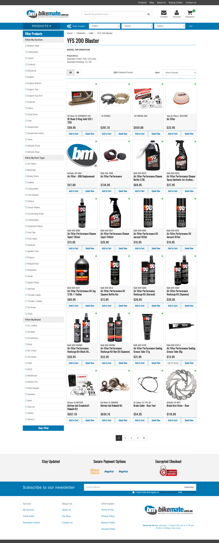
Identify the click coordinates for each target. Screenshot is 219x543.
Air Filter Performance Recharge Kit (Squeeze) (178, 292)
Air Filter (171, 119)
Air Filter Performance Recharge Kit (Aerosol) (144, 292)
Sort (157, 72)
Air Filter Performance (111, 176)
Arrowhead (32, 338)
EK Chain (31, 350)
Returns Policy (108, 522)
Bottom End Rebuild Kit (111, 405)
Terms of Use (107, 510)
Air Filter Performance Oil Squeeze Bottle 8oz (113, 292)
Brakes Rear (33, 46)
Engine (30, 77)
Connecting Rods (35, 214)
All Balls (31, 332)
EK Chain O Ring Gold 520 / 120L (80, 120)
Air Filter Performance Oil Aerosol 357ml (179, 235)
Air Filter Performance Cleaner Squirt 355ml (81, 235)
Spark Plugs (33, 282)
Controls (31, 64)
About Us (161, 2)
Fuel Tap (31, 232)
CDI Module (33, 195)
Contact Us (191, 2)
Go (190, 26)
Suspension (32, 127)
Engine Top (32, 89)
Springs (31, 289)
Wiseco (30, 419)
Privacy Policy (189, 492)
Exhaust (31, 102)
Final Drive (32, 114)
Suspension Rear (35, 133)
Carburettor (32, 52)
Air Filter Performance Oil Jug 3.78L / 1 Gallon (81, 292)
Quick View (89, 133)
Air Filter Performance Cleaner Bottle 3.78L (148, 178)
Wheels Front (33, 146)
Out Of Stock (173, 362)
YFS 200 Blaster (105, 33)
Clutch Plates (33, 207)
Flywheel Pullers (35, 226)
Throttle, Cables (34, 301)
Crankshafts (33, 220)
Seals (30, 276)
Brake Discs (33, 176)
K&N (29, 363)
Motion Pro (32, 382)
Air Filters (31, 164)
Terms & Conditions (168, 492)
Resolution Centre (31, 522)
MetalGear (32, 375)
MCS (29, 369)
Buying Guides (176, 2)
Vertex (30, 413)
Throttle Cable (34, 295)
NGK (29, 400)
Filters (30, 108)
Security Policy (108, 529)
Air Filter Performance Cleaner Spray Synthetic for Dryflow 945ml (181, 178)
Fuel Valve (32, 239)
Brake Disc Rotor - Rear (178, 405)
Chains (30, 201)
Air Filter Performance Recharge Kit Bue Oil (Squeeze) (115, 350)
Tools (29, 139)
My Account (28, 510)
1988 (91, 33)
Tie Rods (31, 307)
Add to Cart (73, 133)
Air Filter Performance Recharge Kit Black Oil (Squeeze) (78, 350)
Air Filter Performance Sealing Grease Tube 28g (181, 350)
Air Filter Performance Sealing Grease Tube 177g (148, 350)
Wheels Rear (33, 152)
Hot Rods (31, 357)
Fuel (29, 121)
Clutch (30, 58)
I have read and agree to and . (164, 492)
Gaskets (31, 245)
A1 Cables (32, 325)
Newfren (31, 394)
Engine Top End (34, 96)
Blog (152, 2)
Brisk (29, 344)
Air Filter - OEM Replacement (81, 176)
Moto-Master (33, 388)
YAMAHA (80, 33)
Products (142, 2)
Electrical (31, 71)
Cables (30, 182)
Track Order (28, 516)
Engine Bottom (34, 83)
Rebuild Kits (33, 264)
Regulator (32, 270)
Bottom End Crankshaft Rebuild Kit (78, 407)
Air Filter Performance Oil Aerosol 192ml (146, 235)
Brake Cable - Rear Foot (145, 405)
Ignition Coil (32, 251)
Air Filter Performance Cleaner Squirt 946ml (115, 235)
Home (70, 33)
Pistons (30, 257)
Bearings (31, 170)
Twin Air (31, 407)
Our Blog (66, 516)
